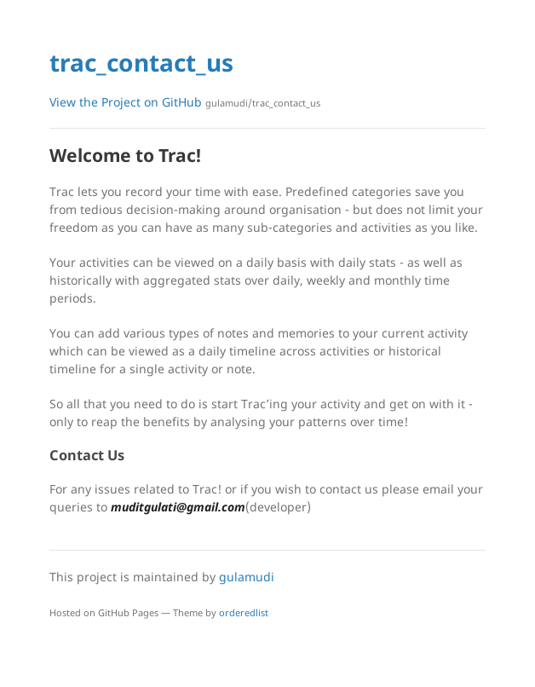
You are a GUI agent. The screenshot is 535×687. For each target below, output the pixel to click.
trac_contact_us (141, 62)
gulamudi (246, 577)
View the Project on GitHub (184, 102)
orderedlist (243, 612)
